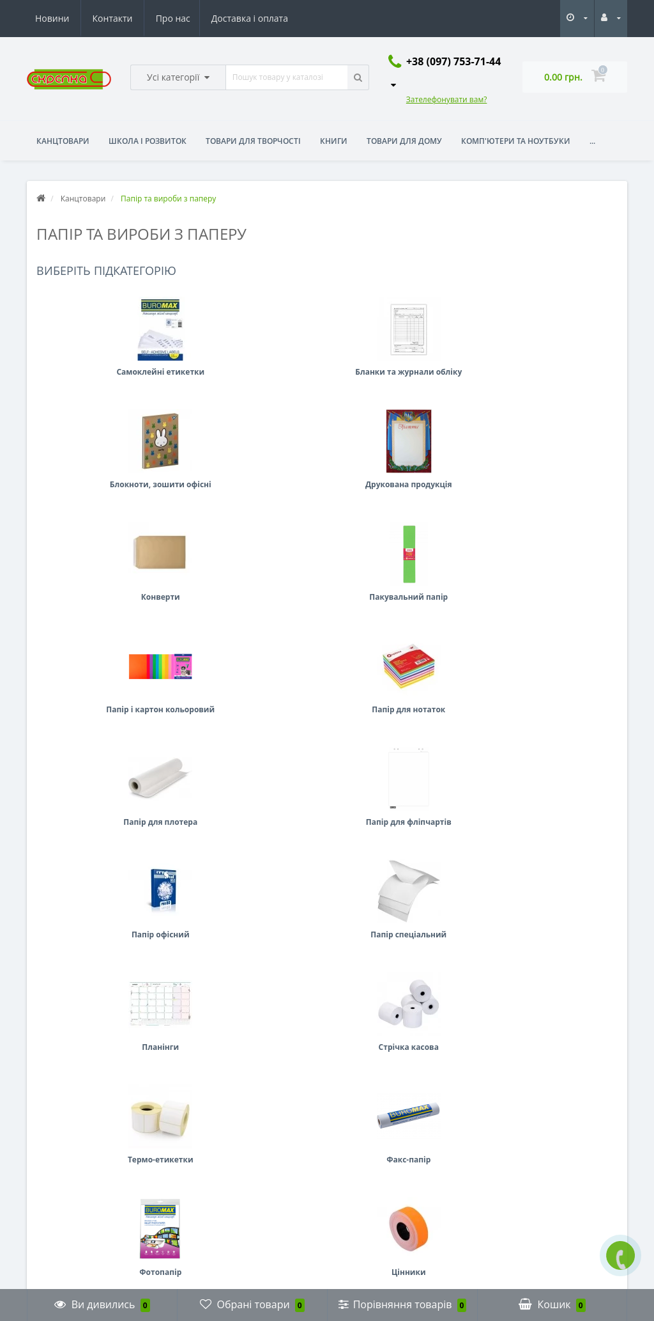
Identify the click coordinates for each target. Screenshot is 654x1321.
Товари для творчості (253, 141)
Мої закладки (209, 1171)
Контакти (270, 18)
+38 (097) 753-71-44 (386, 1163)
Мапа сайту (51, 1171)
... (592, 141)
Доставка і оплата (131, 18)
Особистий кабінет (220, 1132)
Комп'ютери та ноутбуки (515, 141)
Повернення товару (67, 1151)
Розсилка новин (215, 1190)
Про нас (52, 18)
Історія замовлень (219, 1151)
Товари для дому (404, 141)
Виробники (50, 1190)
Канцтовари (62, 141)
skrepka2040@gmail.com (391, 1183)
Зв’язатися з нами (63, 1132)
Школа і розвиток (147, 141)
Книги (333, 141)
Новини (210, 18)
